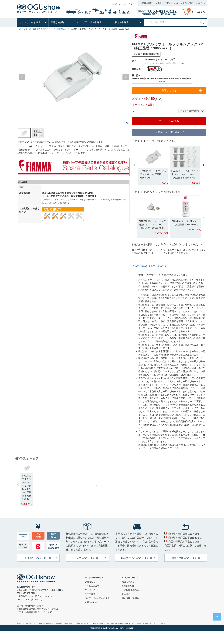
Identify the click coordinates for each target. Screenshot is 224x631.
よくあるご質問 (92, 586)
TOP (19, 29)
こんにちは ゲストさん (123, 3)
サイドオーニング (31, 29)
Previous (22, 77)
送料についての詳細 (87, 557)
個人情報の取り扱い (131, 598)
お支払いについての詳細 (38, 557)
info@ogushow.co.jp (34, 599)
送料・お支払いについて (168, 3)
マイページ (90, 590)
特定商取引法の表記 (131, 590)
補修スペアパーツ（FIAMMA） (54, 29)
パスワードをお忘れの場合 (97, 598)
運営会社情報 (128, 586)
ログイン (202, 3)
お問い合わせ (91, 602)
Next (125, 77)
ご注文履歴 (90, 594)
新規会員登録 (148, 3)
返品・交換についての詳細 (186, 557)
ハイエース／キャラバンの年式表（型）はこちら (164, 63)
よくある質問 (188, 3)
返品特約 (126, 594)
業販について (128, 582)
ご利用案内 (90, 582)
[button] (134, 165)
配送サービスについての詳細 (136, 557)
